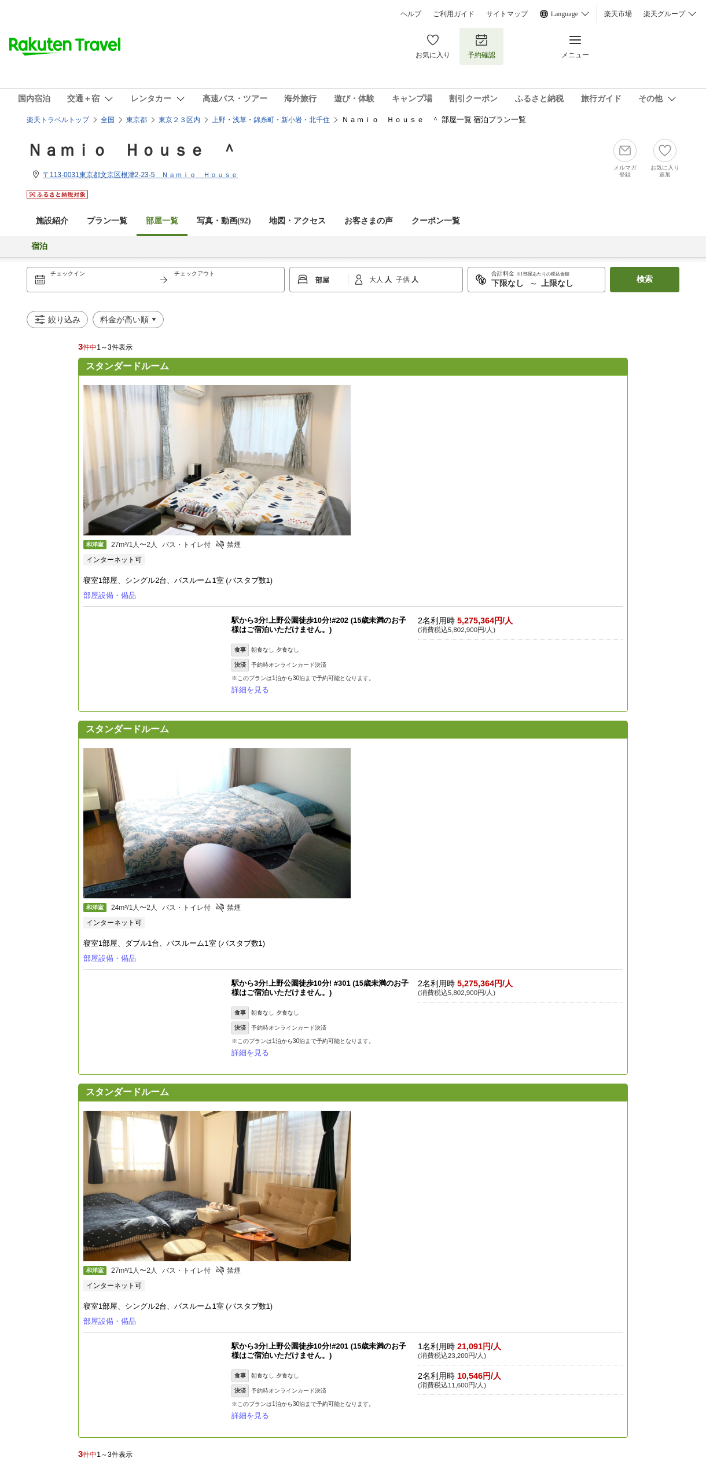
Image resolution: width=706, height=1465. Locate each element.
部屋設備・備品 (109, 595)
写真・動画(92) (224, 220)
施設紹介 (52, 220)
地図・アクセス (297, 220)
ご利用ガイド (454, 14)
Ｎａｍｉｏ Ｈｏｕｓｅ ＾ (132, 150)
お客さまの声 (368, 220)
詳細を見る (250, 689)
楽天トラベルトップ (58, 120)
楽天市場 (618, 14)
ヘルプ (410, 14)
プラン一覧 (107, 220)
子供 (403, 280)
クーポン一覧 (435, 220)
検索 (645, 279)
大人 (377, 280)
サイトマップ (507, 14)
